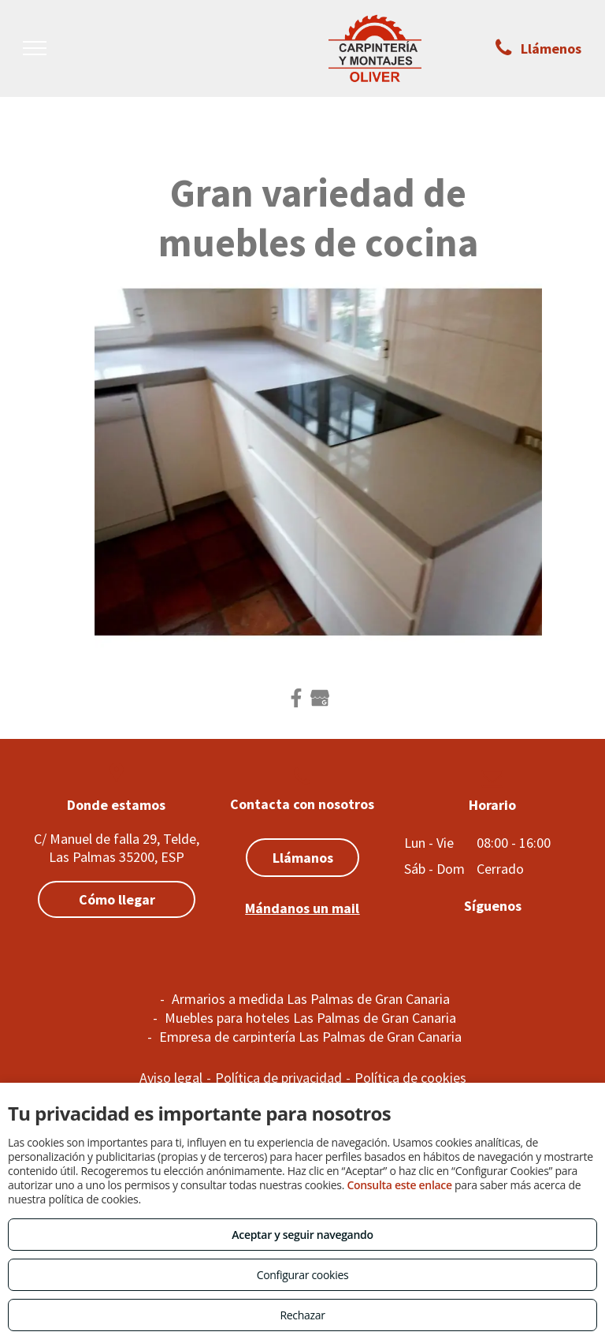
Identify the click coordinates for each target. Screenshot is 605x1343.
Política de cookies (410, 1078)
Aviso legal (170, 1078)
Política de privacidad (278, 1078)
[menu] (34, 48)
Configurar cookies (303, 1274)
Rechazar (302, 1315)
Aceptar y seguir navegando (302, 1234)
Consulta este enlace (399, 1184)
